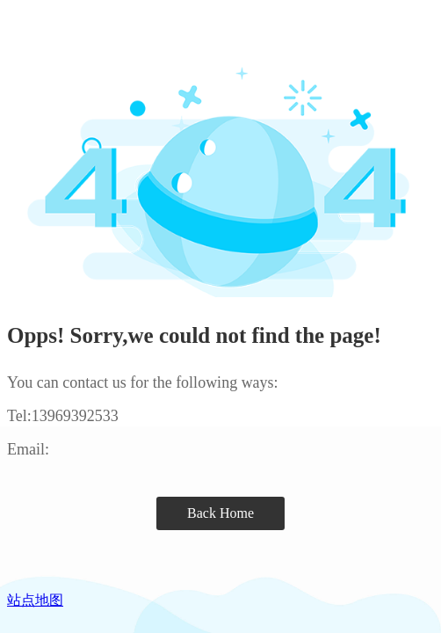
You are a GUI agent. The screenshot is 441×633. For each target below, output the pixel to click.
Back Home (220, 513)
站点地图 (35, 600)
